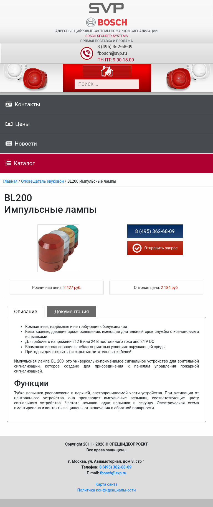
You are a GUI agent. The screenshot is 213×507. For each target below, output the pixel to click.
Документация (71, 311)
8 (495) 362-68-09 (115, 46)
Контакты (23, 104)
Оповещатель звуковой (42, 181)
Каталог (20, 163)
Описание (25, 311)
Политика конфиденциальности (106, 490)
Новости (21, 143)
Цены (18, 124)
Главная (10, 181)
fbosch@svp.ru (112, 53)
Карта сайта (107, 484)
